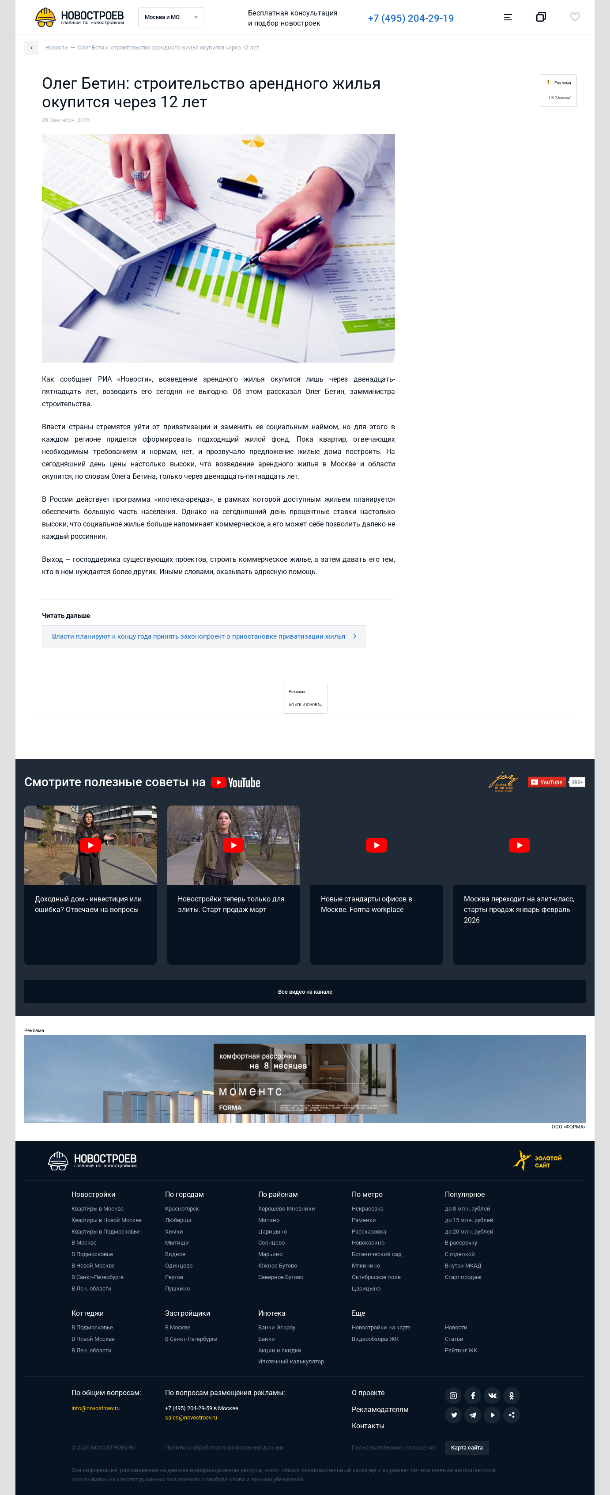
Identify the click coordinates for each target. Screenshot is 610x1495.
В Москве (84, 1242)
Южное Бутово (277, 1265)
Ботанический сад (377, 1254)
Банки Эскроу (276, 1327)
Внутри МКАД (463, 1265)
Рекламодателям (380, 1409)
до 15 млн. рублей (469, 1220)
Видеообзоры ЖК (375, 1339)
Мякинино (366, 1265)
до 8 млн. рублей (467, 1208)
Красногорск (182, 1208)
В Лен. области (92, 1288)
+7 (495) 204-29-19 (411, 18)
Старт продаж (463, 1277)
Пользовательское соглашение (394, 1447)
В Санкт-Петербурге (98, 1277)
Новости (456, 1327)
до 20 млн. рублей (469, 1231)
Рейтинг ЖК (461, 1350)
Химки (174, 1231)
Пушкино (177, 1288)
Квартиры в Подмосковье (106, 1231)
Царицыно (272, 1231)
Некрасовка (368, 1208)
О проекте (368, 1393)
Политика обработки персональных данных (224, 1447)
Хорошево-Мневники (286, 1208)
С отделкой (460, 1254)
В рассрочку (461, 1242)
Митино (268, 1220)
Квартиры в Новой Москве (107, 1220)
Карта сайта (467, 1447)
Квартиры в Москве (98, 1208)
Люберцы (178, 1220)
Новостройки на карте (381, 1327)
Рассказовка (369, 1231)
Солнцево (271, 1242)
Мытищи (177, 1242)
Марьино (270, 1254)
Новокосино (368, 1242)
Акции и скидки (279, 1350)
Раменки (364, 1220)
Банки (266, 1339)
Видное (175, 1254)
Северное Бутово (280, 1277)
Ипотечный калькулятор (291, 1361)
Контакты (368, 1426)
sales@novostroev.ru (191, 1417)
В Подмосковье (92, 1254)
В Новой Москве (93, 1265)
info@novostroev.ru (96, 1408)
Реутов (174, 1277)
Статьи (454, 1339)
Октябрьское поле (376, 1277)
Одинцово (178, 1265)
